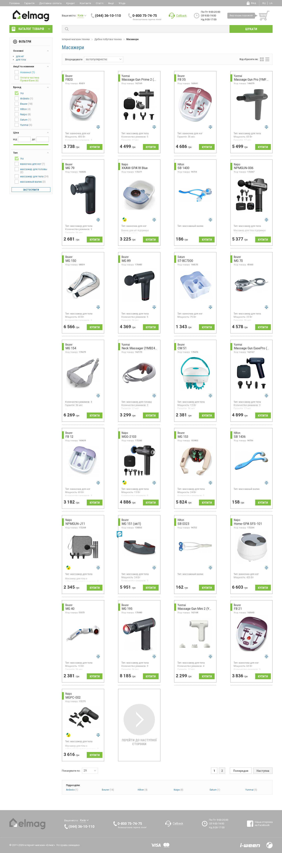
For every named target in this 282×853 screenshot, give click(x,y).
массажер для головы (31, 170)
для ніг (20, 56)
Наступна (263, 770)
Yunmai (251, 789)
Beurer (108, 789)
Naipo (178, 789)
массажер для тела (32, 176)
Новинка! (25, 72)
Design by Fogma (269, 845)
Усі (19, 93)
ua (271, 3)
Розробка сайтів (250, 845)
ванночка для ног (30, 164)
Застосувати (31, 189)
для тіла (21, 59)
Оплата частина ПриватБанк (27, 79)
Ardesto (72, 789)
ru (264, 3)
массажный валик (30, 182)
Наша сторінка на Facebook (264, 824)
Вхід (253, 3)
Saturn (215, 789)
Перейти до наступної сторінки (139, 725)
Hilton (142, 789)
